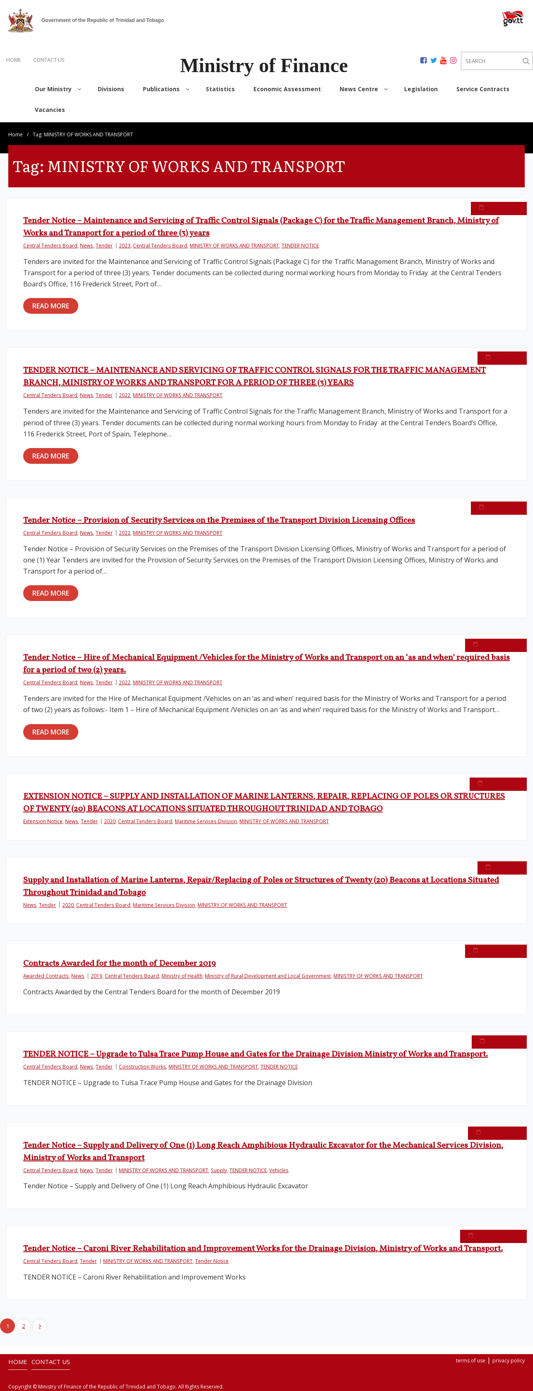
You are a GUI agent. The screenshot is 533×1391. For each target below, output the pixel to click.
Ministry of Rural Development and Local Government (268, 975)
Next (39, 1325)
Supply (219, 1170)
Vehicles (279, 1170)
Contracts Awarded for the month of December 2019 (119, 963)
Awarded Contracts (46, 975)
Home (15, 134)
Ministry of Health (182, 975)
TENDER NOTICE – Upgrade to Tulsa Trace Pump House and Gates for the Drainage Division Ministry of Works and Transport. (255, 1054)
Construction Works (142, 1066)
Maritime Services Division (206, 821)
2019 (96, 975)
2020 (110, 821)
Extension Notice (43, 821)
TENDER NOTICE (300, 245)
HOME (13, 59)
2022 (124, 395)
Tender (104, 245)
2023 (124, 245)
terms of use (470, 1360)
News (86, 245)
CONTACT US (48, 59)
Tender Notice (212, 1261)
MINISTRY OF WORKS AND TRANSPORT (234, 245)
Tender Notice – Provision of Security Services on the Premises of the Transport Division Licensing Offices (219, 520)
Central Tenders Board (50, 245)
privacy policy (508, 1360)
